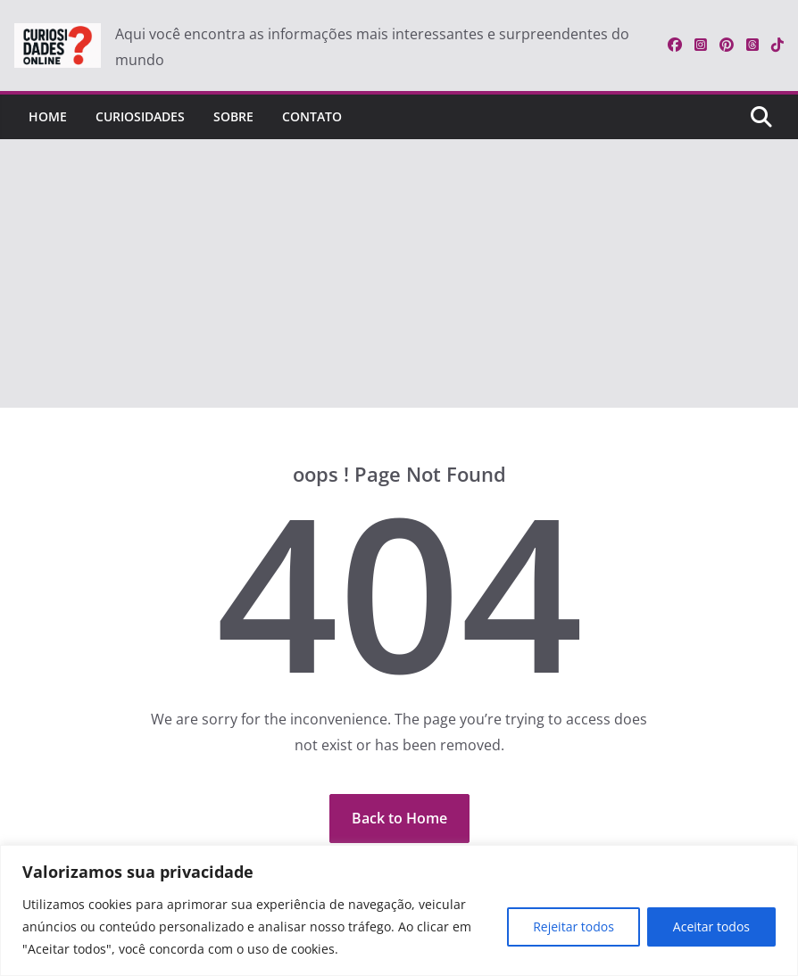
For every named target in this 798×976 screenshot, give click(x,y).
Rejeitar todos (573, 926)
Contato (312, 116)
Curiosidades (140, 116)
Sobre (233, 116)
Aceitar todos (711, 926)
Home (48, 116)
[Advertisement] (399, 274)
